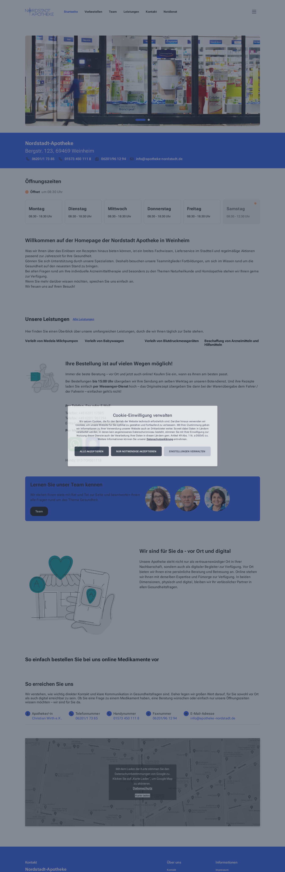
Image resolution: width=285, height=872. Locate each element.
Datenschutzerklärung (160, 439)
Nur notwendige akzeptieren (136, 451)
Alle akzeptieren (91, 451)
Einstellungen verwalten (187, 451)
